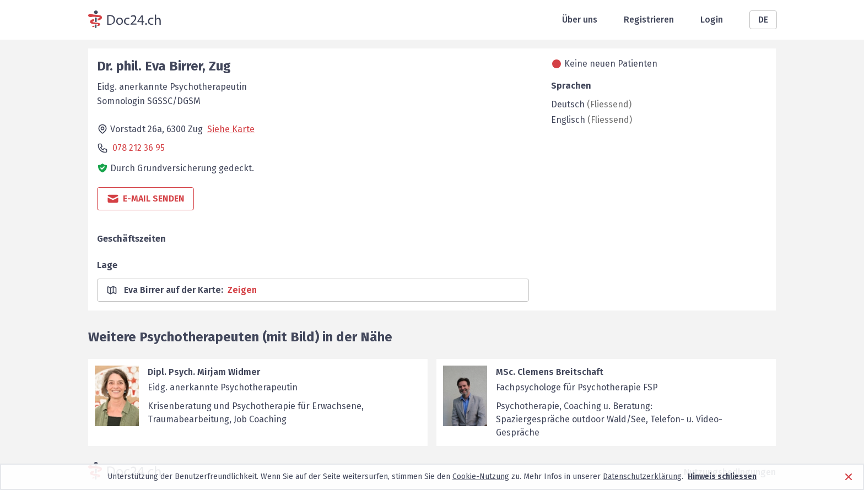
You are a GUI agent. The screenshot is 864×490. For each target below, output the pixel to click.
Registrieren (649, 19)
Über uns (579, 19)
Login (711, 19)
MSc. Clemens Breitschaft (549, 372)
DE (763, 19)
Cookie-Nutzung (480, 476)
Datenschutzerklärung (642, 476)
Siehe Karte (231, 129)
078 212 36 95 (138, 148)
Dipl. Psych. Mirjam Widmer (204, 372)
